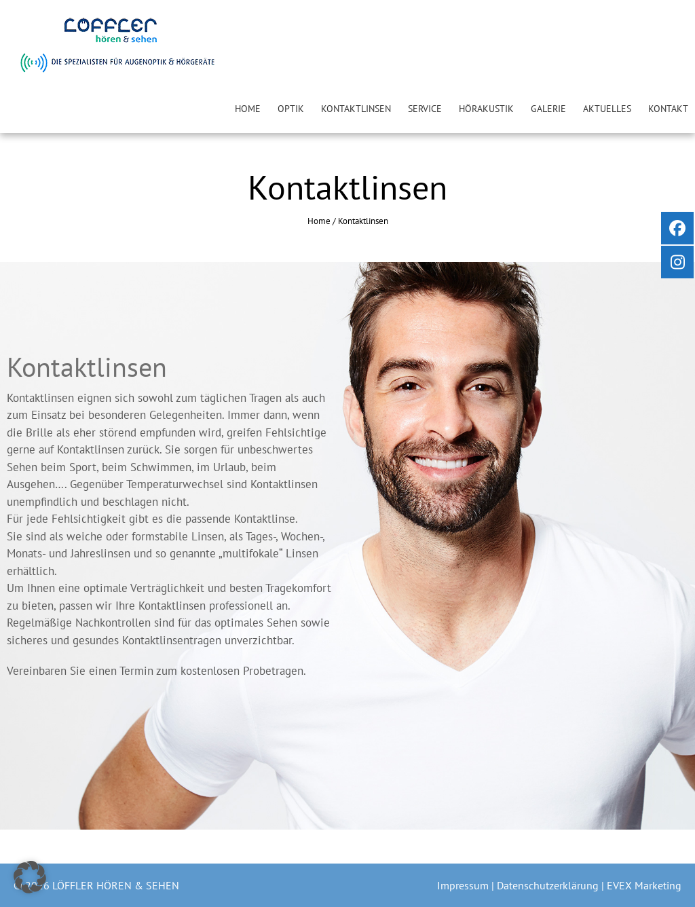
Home (248, 109)
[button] (30, 877)
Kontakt (668, 109)
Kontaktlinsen (356, 109)
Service (425, 109)
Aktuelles (607, 109)
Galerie (548, 109)
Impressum (464, 885)
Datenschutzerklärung (549, 885)
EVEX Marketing (644, 885)
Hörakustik (486, 109)
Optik (291, 109)
